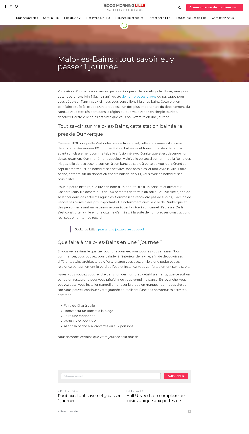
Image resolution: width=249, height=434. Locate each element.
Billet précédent (68, 391)
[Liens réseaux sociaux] (5, 6)
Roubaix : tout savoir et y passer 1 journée (89, 398)
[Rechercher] (179, 7)
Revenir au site (68, 411)
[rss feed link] (189, 411)
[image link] (124, 7)
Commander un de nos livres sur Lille (216, 7)
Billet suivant (135, 391)
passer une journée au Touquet (121, 229)
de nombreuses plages (139, 96)
